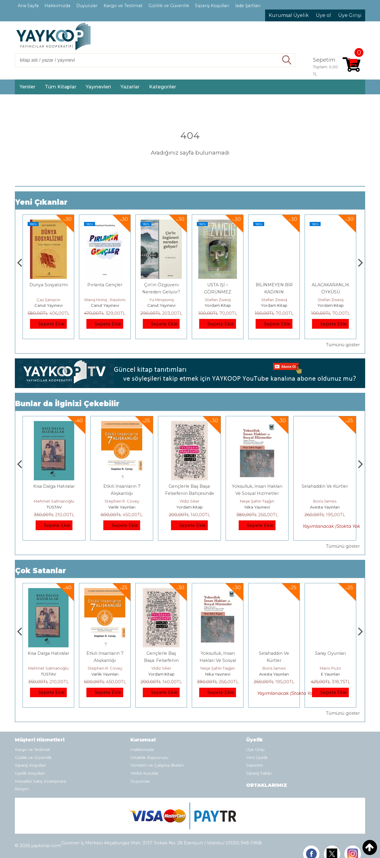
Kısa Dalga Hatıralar (121, 486)
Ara (287, 60)
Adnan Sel (48, 299)
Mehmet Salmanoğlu (122, 501)
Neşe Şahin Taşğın (325, 501)
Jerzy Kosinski (54, 501)
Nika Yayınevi (325, 507)
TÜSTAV (48, 305)
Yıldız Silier (257, 501)
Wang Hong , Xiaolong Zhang (168, 299)
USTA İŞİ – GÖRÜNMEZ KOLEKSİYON (274, 292)
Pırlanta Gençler (161, 284)
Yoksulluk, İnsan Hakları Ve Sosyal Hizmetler (274, 660)
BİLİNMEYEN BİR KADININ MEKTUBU (330, 292)
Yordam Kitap (274, 305)
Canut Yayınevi (105, 305)
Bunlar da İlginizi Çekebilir (67, 403)
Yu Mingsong (217, 299)
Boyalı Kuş (54, 486)
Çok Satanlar (40, 570)
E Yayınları (54, 507)
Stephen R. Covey (189, 501)
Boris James (330, 668)
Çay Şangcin (105, 299)
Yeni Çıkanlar (41, 202)
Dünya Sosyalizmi (105, 284)
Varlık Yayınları (189, 507)
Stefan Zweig (274, 299)
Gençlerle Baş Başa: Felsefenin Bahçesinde (217, 660)
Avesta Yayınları (330, 674)
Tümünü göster (343, 344)
